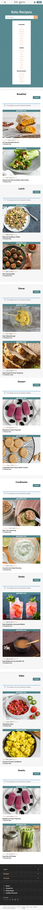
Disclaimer (35, 906)
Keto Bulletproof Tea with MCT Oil (13, 661)
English (21, 60)
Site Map (23, 908)
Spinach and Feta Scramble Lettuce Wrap (16, 180)
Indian (21, 66)
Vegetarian (21, 81)
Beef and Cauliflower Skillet (11, 237)
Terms (31, 906)
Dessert (21, 35)
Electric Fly (13, 908)
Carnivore (21, 74)
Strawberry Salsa (8, 724)
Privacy (27, 906)
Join (39, 2)
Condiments (21, 33)
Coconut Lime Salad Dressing (12, 568)
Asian (21, 52)
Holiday (22, 41)
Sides (21, 44)
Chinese (21, 56)
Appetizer (21, 29)
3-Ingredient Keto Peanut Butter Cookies (15, 467)
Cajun (21, 54)
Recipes (6, 874)
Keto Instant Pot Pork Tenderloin (13, 373)
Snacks (4, 427)
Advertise (23, 906)
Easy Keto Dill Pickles (9, 856)
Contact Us (9, 888)
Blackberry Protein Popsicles (12, 430)
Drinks (21, 39)
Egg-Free (21, 78)
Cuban (21, 58)
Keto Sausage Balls (9, 274)
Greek (21, 64)
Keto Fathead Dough (9, 336)
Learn (5, 869)
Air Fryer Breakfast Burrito (11, 142)
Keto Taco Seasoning (9, 530)
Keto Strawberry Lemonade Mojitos (14, 624)
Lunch (21, 42)
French (21, 62)
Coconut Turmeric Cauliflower (12, 762)
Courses (6, 878)
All (21, 27)
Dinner (21, 37)
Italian (21, 68)
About (8, 886)
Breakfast (21, 31)
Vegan (21, 80)
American (21, 51)
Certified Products (11, 893)
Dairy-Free (21, 76)
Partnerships (10, 890)
